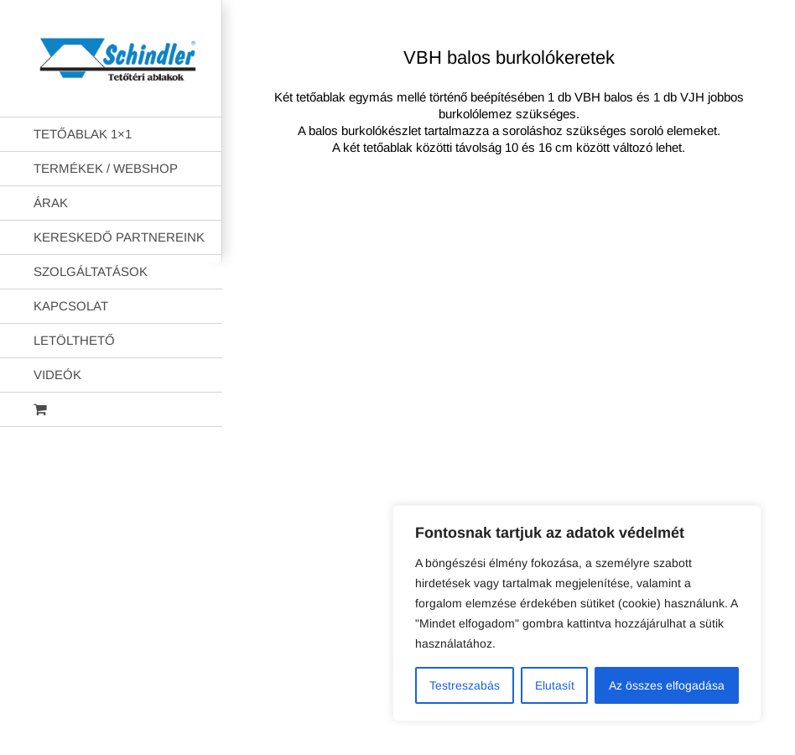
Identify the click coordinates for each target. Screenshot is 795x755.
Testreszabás (464, 685)
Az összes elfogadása (667, 685)
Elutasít (554, 685)
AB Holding (693, 236)
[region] (576, 613)
